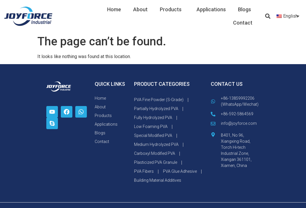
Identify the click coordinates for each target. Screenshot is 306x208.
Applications (211, 9)
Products (172, 9)
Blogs (244, 9)
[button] (267, 16)
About (140, 9)
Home (114, 9)
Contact (242, 23)
